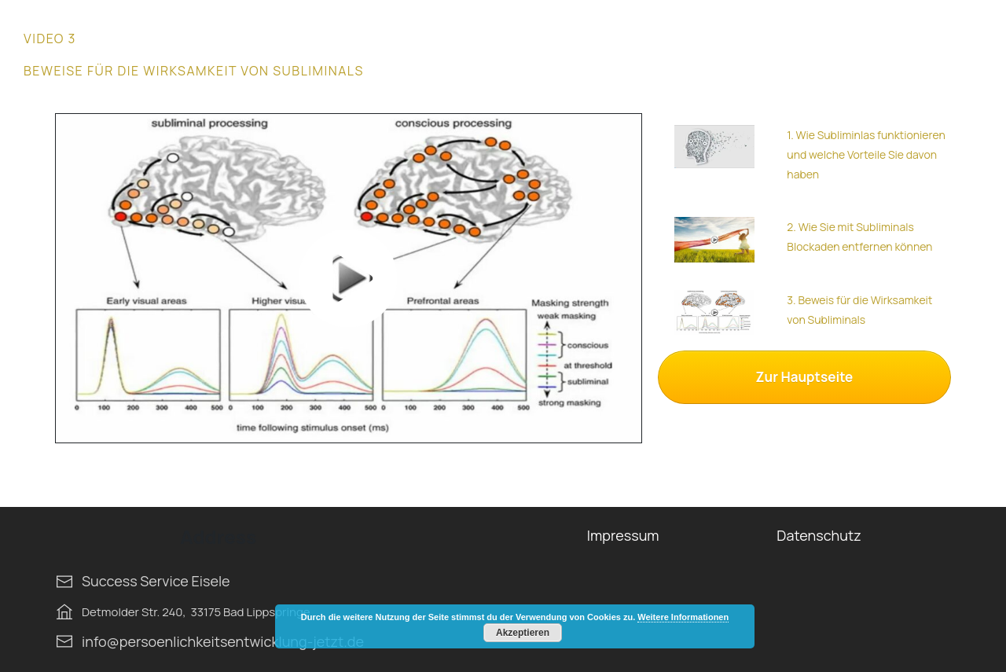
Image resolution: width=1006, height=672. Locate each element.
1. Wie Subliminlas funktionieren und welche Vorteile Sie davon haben (866, 154)
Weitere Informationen (683, 617)
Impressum (623, 535)
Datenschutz (819, 535)
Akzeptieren (522, 632)
